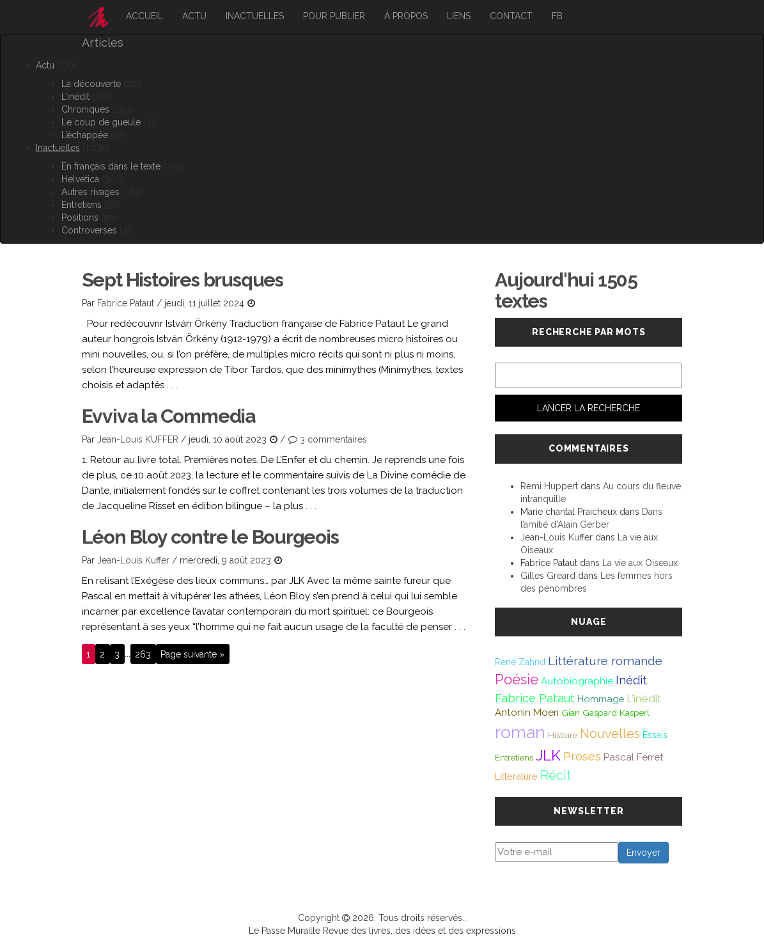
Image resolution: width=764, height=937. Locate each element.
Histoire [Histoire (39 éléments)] (562, 735)
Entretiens (81, 205)
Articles (102, 42)
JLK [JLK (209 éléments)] (548, 755)
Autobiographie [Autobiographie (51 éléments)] (577, 681)
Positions (79, 217)
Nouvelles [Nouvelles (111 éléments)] (610, 734)
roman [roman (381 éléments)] (520, 732)
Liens (459, 16)
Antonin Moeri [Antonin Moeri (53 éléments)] (527, 712)
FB (557, 16)
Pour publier (334, 16)
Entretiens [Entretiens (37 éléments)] (514, 757)
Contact (511, 16)
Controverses (89, 230)
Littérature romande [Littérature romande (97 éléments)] (605, 661)
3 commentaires (333, 439)
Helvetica (80, 179)
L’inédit (75, 96)
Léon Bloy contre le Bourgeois (210, 537)
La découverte (91, 84)
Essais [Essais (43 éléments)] (655, 735)
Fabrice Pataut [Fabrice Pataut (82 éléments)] (535, 698)
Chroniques (85, 109)
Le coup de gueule (101, 122)
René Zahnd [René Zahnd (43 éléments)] (520, 662)
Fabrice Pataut (125, 303)
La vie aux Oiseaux (640, 563)
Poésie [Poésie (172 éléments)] (516, 679)
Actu (194, 16)
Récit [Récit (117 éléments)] (555, 775)
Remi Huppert (549, 486)
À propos (406, 16)
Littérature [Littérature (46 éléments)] (516, 776)
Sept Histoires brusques (182, 280)
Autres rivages (90, 192)
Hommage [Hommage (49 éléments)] (600, 698)
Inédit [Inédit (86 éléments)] (631, 680)
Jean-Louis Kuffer (133, 560)
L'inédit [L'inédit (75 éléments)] (644, 698)
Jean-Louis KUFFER (137, 439)
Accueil (144, 16)
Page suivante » (192, 654)
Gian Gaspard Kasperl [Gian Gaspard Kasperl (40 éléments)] (605, 712)
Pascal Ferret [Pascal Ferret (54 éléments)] (634, 757)
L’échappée (84, 135)
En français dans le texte (110, 166)
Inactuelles (255, 16)
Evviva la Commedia (168, 416)
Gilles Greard (547, 576)
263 (143, 654)
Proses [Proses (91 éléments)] (582, 756)
